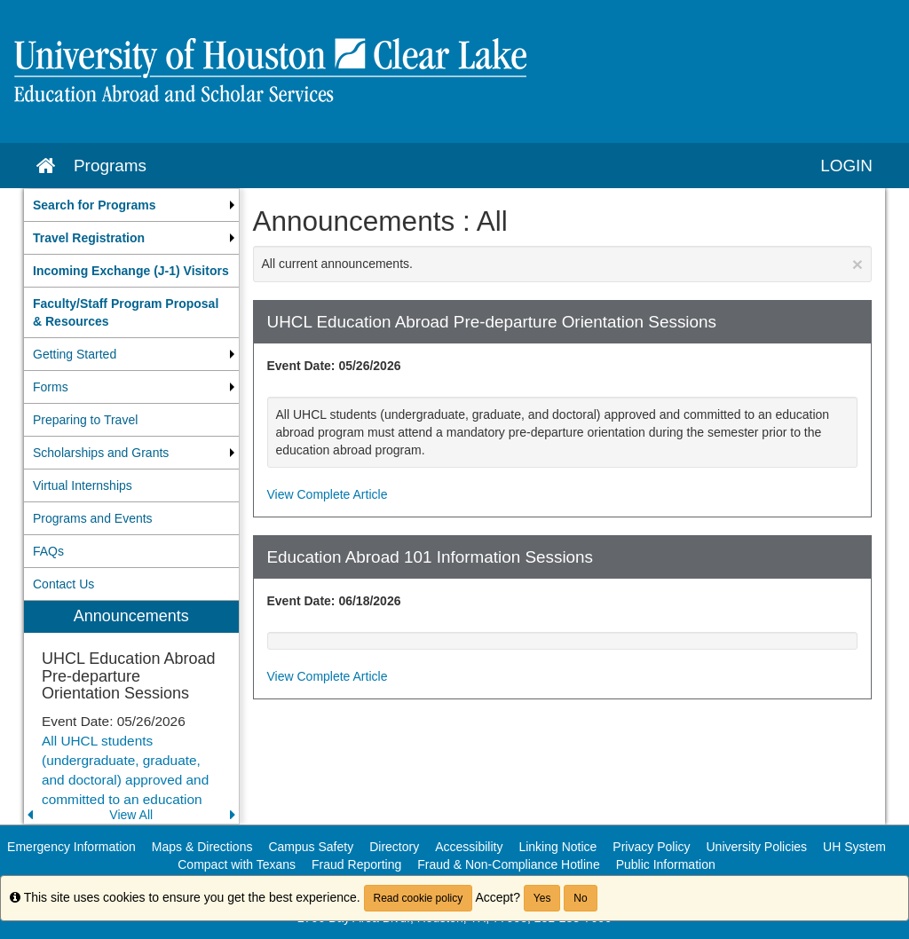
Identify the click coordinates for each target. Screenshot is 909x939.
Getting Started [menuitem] (74, 354)
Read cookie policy (418, 898)
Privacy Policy (651, 847)
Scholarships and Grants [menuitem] (101, 453)
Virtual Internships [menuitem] (82, 485)
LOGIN (846, 165)
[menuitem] (131, 205)
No (580, 898)
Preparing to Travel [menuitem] (85, 420)
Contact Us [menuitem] (63, 584)
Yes (542, 898)
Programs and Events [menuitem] (93, 518)
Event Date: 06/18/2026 (334, 601)
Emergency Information (71, 847)
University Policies (757, 847)
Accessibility (468, 847)
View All (131, 815)
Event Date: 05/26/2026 (334, 366)
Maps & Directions (202, 847)
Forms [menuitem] (50, 387)
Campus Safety (310, 847)
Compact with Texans (237, 864)
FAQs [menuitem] (48, 551)
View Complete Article (327, 494)
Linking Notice (557, 847)
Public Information (665, 864)
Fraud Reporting (356, 864)
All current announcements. (563, 264)
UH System (854, 847)
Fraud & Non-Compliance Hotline (508, 864)
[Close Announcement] (857, 264)
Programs (110, 165)
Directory (394, 847)
